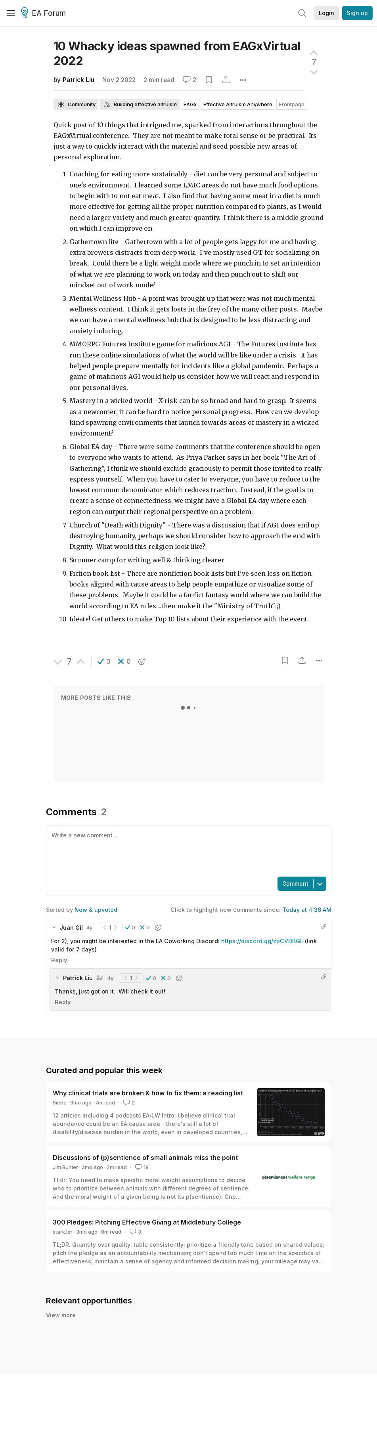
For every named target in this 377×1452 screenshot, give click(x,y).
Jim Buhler (65, 1167)
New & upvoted (96, 909)
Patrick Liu (78, 80)
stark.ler (63, 1231)
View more (61, 1315)
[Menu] (10, 13)
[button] (104, 661)
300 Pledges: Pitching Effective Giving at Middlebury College (147, 1222)
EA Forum (44, 13)
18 (141, 1167)
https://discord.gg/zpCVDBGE (262, 941)
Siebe (60, 1102)
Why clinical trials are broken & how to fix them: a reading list (148, 1093)
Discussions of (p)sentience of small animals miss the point (145, 1158)
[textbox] (187, 850)
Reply (59, 960)
